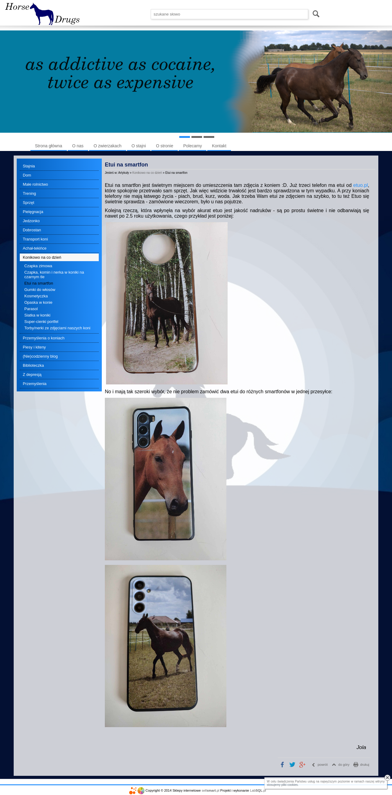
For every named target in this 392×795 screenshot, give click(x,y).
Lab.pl (258, 790)
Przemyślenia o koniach (43, 338)
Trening (29, 193)
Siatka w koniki (37, 315)
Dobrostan (32, 230)
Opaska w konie (38, 302)
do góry (343, 764)
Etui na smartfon (38, 283)
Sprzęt (28, 202)
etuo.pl (360, 185)
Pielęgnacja (33, 211)
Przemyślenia (34, 383)
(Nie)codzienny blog (40, 356)
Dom (27, 175)
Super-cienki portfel (41, 321)
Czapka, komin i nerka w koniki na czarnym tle (54, 274)
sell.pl (210, 790)
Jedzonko (31, 221)
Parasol (31, 308)
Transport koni (35, 239)
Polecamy (192, 145)
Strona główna (48, 145)
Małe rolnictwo (35, 184)
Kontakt (219, 145)
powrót (323, 764)
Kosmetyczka (36, 296)
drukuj (364, 764)
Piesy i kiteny (34, 347)
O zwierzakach (108, 145)
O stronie (164, 145)
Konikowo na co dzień (42, 257)
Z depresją (32, 374)
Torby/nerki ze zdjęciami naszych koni (57, 328)
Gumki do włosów (39, 289)
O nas (78, 145)
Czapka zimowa (38, 266)
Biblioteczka (33, 365)
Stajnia (29, 166)
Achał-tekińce (34, 248)
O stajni (139, 145)
